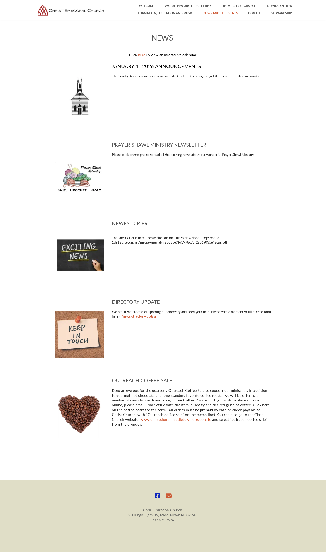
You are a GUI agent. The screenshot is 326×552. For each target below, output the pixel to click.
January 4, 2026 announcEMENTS (156, 66)
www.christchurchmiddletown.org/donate (175, 419)
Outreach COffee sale (142, 380)
